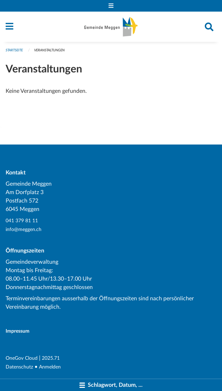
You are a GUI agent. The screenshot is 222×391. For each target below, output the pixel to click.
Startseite (14, 50)
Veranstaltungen (49, 50)
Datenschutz (19, 367)
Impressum (18, 331)
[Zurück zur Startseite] (111, 27)
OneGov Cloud (22, 358)
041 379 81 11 (22, 220)
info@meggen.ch (23, 229)
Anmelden (50, 367)
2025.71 (51, 358)
